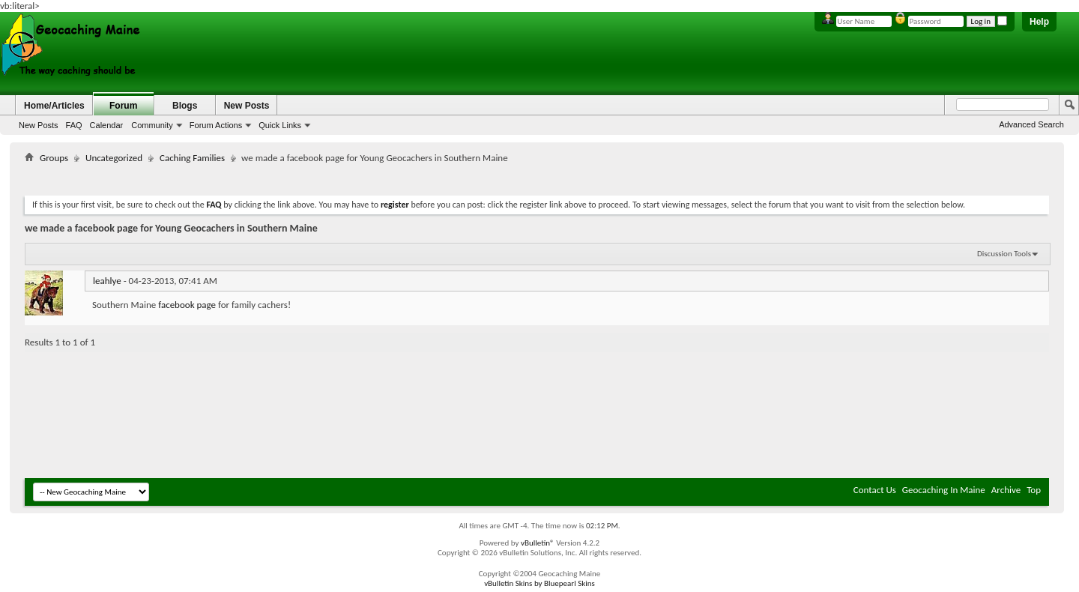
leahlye (107, 280)
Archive (1006, 489)
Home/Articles (54, 105)
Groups (54, 157)
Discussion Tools (1004, 254)
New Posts (38, 125)
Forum (123, 105)
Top (1034, 489)
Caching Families (192, 157)
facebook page (187, 304)
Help (1039, 21)
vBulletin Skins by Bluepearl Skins (539, 583)
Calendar (107, 125)
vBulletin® (537, 543)
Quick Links (280, 125)
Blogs (184, 105)
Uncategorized (113, 157)
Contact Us (874, 489)
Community (152, 125)
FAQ (74, 125)
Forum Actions (216, 125)
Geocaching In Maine (943, 489)
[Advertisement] (537, 176)
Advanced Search (1031, 124)
